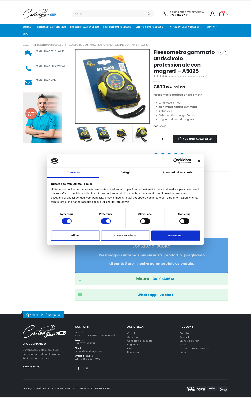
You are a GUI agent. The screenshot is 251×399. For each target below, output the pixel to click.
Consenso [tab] (73, 172)
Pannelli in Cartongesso (84, 26)
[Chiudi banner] (199, 161)
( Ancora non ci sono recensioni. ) (188, 76)
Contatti (212, 26)
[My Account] (212, 14)
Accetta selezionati (125, 235)
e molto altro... (32, 366)
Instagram (86, 369)
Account (184, 337)
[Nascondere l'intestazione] (39, 14)
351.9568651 (163, 278)
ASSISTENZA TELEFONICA (51, 65)
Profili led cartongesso (117, 26)
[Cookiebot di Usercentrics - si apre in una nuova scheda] (176, 161)
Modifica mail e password (194, 350)
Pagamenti (133, 346)
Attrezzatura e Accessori (185, 26)
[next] (225, 52)
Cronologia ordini (190, 341)
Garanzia (132, 337)
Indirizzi (184, 346)
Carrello (184, 333)
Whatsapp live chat (155, 294)
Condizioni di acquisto (140, 341)
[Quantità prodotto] (162, 139)
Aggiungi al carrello (197, 139)
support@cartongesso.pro (90, 352)
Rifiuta (75, 235)
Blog (25, 33)
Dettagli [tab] (125, 172)
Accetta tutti (175, 235)
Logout (183, 354)
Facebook (78, 369)
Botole (27, 26)
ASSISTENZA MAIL (46, 80)
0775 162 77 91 (179, 15)
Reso (130, 350)
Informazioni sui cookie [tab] (178, 172)
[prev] (220, 52)
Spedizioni (133, 354)
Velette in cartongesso (149, 26)
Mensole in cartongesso (51, 26)
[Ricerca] (149, 13)
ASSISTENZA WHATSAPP (50, 50)
